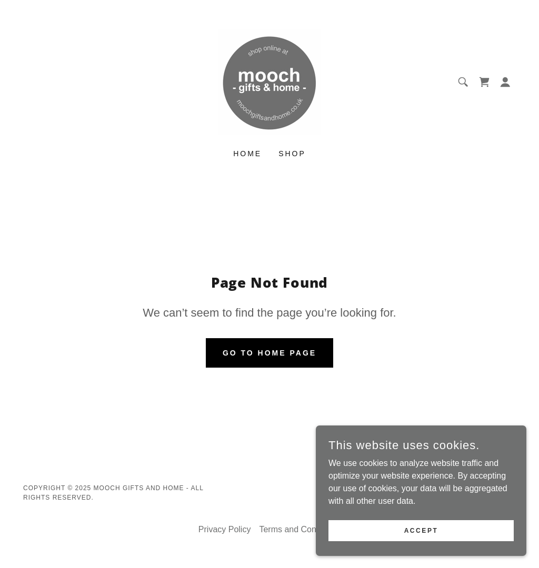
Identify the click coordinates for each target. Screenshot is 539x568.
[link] (269, 81)
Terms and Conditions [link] (300, 529)
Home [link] (247, 153)
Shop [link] (292, 153)
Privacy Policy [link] (224, 529)
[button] (505, 82)
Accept (421, 530)
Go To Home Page (269, 353)
